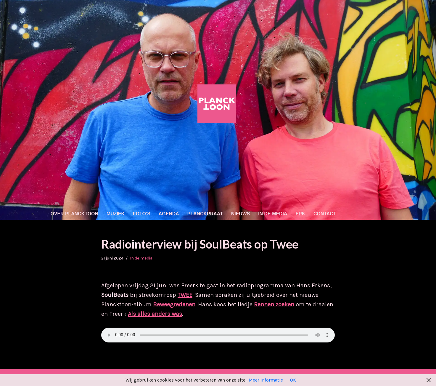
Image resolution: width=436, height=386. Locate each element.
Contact (326, 213)
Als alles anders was (155, 314)
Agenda (169, 213)
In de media (273, 213)
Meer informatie (266, 380)
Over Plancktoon (75, 213)
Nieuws (241, 213)
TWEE (185, 295)
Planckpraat (206, 213)
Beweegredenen (174, 304)
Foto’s (142, 213)
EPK (301, 213)
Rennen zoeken (274, 304)
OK (293, 380)
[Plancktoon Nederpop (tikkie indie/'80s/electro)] (218, 103)
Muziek (116, 213)
